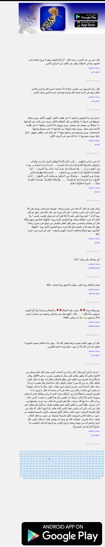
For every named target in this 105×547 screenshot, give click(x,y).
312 (56, 475)
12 (39, 451)
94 (54, 456)
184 (78, 463)
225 (37, 468)
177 (56, 463)
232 (59, 468)
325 (97, 475)
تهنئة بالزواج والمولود (5, 37)
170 (34, 463)
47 (32, 453)
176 (53, 463)
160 (87, 460)
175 (50, 463)
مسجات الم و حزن (5, 19)
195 (28, 465)
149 (53, 460)
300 (103, 473)
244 (97, 468)
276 (28, 473)
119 (43, 458)
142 (31, 460)
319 (78, 475)
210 (75, 465)
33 (86, 451)
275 (25, 473)
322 (87, 475)
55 (50, 453)
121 (50, 458)
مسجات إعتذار (4, 22)
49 (37, 453)
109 (95, 456)
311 (53, 475)
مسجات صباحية (4, 17)
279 (37, 473)
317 (72, 475)
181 (68, 463)
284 (53, 473)
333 (39, 477)
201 (47, 465)
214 (87, 465)
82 (27, 456)
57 (55, 453)
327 (103, 475)
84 (31, 456)
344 (73, 477)
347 (83, 477)
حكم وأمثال (3, 66)
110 (99, 456)
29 (77, 451)
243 (93, 468)
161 (90, 460)
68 (79, 453)
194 (25, 465)
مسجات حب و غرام (5, 40)
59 (59, 453)
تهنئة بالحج (3, 32)
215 (90, 465)
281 (43, 473)
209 (72, 465)
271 (97, 470)
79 (104, 453)
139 (22, 460)
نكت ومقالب (3, 71)
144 (37, 460)
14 (43, 451)
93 (51, 456)
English (2, 55)
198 (37, 465)
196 (31, 465)
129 (75, 458)
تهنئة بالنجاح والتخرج (5, 48)
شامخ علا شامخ (94, 293)
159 (84, 460)
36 (93, 451)
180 (65, 463)
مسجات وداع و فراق (5, 14)
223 (31, 468)
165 (103, 460)
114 (28, 458)
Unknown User (94, 267)
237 (75, 468)
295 (87, 473)
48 (34, 453)
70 (84, 453)
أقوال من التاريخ (4, 63)
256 (50, 470)
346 (79, 477)
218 (100, 465)
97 (60, 456)
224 (34, 468)
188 (90, 463)
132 (84, 458)
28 (75, 451)
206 (62, 465)
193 (22, 465)
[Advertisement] (60, 42)
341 (64, 477)
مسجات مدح (3, 6)
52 (43, 453)
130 (78, 458)
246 (103, 468)
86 (36, 456)
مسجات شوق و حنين (5, 12)
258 (56, 470)
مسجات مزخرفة (4, 30)
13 (41, 451)
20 (57, 451)
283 (50, 473)
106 (86, 456)
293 (81, 473)
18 (52, 451)
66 (75, 453)
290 (72, 473)
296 (90, 473)
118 (40, 458)
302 (25, 475)
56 (52, 453)
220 (22, 468)
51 (41, 453)
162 (93, 460)
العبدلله (97, 144)
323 (90, 475)
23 (64, 451)
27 (73, 451)
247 (22, 470)
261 (65, 470)
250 (31, 470)
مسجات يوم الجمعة (5, 58)
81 (25, 456)
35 (90, 451)
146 (43, 460)
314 (62, 475)
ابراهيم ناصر (95, 71)
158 (81, 460)
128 (72, 458)
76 (97, 453)
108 (92, 456)
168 (28, 463)
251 (34, 470)
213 (84, 465)
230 (53, 468)
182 (72, 463)
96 (58, 456)
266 (81, 470)
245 (100, 468)
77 (99, 453)
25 (68, 451)
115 (31, 458)
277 (31, 473)
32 (84, 451)
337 (51, 477)
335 (45, 477)
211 (78, 465)
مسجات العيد (4, 53)
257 (53, 470)
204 (56, 465)
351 (95, 477)
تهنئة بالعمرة (3, 45)
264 (75, 470)
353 (101, 477)
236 (72, 468)
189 (93, 463)
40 (102, 451)
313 (59, 475)
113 (25, 458)
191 (100, 463)
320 (81, 475)
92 (49, 456)
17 (50, 451)
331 (32, 477)
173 (43, 463)
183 (75, 463)
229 (50, 468)
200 (43, 465)
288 (65, 473)
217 (97, 465)
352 (98, 477)
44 (26, 453)
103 (77, 456)
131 (81, 458)
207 (65, 465)
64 (70, 453)
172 (40, 463)
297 (93, 473)
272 (100, 470)
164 (100, 460)
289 (68, 473)
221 (25, 468)
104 (80, 456)
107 (89, 456)
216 (93, 465)
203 (53, 465)
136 (97, 458)
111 (102, 456)
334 (42, 477)
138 (103, 458)
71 (86, 453)
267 (84, 470)
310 (50, 475)
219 (103, 465)
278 (34, 473)
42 (21, 453)
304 (31, 475)
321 (84, 475)
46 (30, 453)
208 (68, 465)
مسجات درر (3, 74)
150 (56, 460)
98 (63, 456)
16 (48, 451)
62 (66, 453)
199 (40, 465)
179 (62, 463)
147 (47, 460)
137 (100, 458)
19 (55, 451)
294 (84, 473)
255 (47, 470)
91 (47, 456)
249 (28, 470)
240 (84, 468)
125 (62, 458)
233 (62, 468)
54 (48, 453)
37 (95, 451)
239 (81, 468)
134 (90, 458)
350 (92, 477)
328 (23, 477)
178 (59, 463)
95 (56, 456)
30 (79, 451)
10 (34, 451)
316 (68, 475)
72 (88, 453)
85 (34, 456)
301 (22, 475)
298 (97, 473)
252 (37, 470)
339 (58, 477)
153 (65, 460)
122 (53, 458)
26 (70, 451)
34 (88, 451)
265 (78, 470)
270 (93, 470)
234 (65, 468)
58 (57, 453)
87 (38, 456)
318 (75, 475)
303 (28, 475)
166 (22, 463)
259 (59, 470)
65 (73, 453)
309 (47, 475)
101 (70, 456)
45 (28, 453)
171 (37, 463)
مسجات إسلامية (4, 4)
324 (93, 475)
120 (47, 458)
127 (68, 458)
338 (54, 477)
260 (62, 470)
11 (37, 451)
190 (97, 463)
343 (70, 477)
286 (59, 473)
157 (78, 460)
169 (31, 463)
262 (68, 470)
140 (25, 460)
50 (39, 453)
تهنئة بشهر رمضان (5, 50)
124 (59, 458)
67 (77, 453)
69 (81, 453)
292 (78, 473)
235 (68, 468)
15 (46, 451)
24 (66, 451)
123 (56, 458)
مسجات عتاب (4, 43)
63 (68, 453)
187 (87, 463)
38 (97, 451)
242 (90, 468)
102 (74, 456)
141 (28, 460)
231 (56, 468)
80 (22, 456)
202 (50, 465)
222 (28, 468)
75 (95, 453)
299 (100, 473)
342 (67, 477)
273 (103, 470)
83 (29, 456)
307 (40, 475)
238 (78, 468)
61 (64, 453)
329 (26, 477)
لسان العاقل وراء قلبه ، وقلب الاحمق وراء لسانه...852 (73, 284)
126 (65, 458)
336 (48, 477)
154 (68, 460)
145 (40, 460)
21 (59, 451)
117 (37, 458)
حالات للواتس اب (4, 27)
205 (59, 465)
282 (47, 473)
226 (40, 468)
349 (89, 477)
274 (22, 473)
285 (56, 473)
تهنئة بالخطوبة (4, 35)
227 (43, 468)
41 (104, 451)
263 (72, 470)
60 (61, 453)
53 (46, 453)
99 (65, 456)
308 (43, 475)
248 (25, 470)
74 (93, 453)
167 (25, 463)
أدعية (2, 61)
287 (62, 473)
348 (86, 477)
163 (97, 460)
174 (47, 463)
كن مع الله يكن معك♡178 (87, 259)
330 (29, 477)
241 (87, 468)
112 (22, 458)
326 (100, 475)
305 (34, 475)
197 (34, 465)
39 (99, 451)
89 (43, 456)
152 (62, 460)
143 (34, 460)
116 (34, 458)
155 (72, 460)
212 (81, 465)
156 (75, 460)
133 (87, 458)
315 (65, 475)
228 (47, 468)
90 (45, 456)
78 (102, 453)
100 (67, 456)
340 (61, 477)
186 (84, 463)
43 (23, 453)
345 (76, 477)
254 (43, 470)
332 (36, 477)
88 (40, 456)
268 (87, 470)
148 (50, 460)
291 (75, 473)
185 (81, 463)
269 (90, 470)
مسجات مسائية (4, 9)
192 (103, 463)
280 (40, 473)
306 (37, 475)
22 (61, 451)
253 (40, 470)
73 (90, 453)
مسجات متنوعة (4, 24)
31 (81, 451)
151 (59, 460)
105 (83, 456)
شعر (2, 68)
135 (93, 458)
